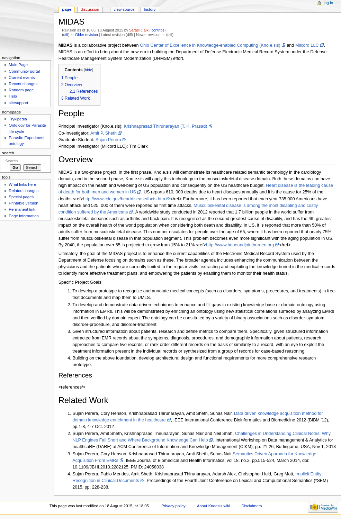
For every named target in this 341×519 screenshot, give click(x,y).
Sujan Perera (108, 139)
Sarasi (134, 30)
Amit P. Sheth (103, 133)
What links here (22, 184)
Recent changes (23, 84)
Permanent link (22, 209)
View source (124, 9)
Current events (22, 77)
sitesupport (18, 103)
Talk (145, 30)
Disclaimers (251, 506)
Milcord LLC (307, 45)
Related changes (23, 191)
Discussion (90, 9)
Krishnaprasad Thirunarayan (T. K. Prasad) (165, 126)
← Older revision (84, 35)
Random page (21, 90)
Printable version (23, 203)
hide (88, 70)
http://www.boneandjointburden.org (240, 245)
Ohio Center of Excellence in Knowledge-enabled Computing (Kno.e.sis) (210, 45)
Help (13, 96)
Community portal (24, 71)
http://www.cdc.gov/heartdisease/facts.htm (124, 199)
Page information (24, 216)
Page (66, 9)
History (150, 9)
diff (65, 35)
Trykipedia (18, 119)
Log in (328, 3)
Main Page (18, 65)
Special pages (21, 197)
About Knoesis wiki (213, 506)
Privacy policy (173, 506)
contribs (157, 30)
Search (8, 153)
